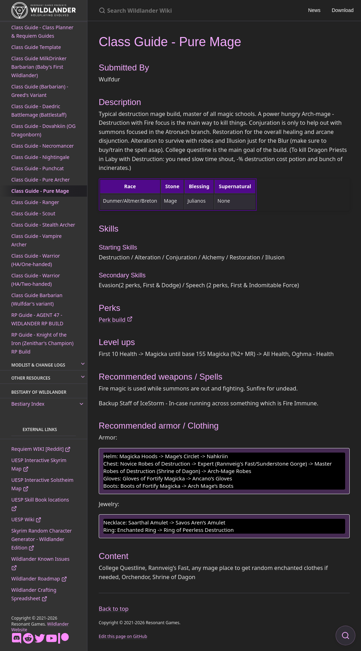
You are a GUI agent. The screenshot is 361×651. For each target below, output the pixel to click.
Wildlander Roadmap (39, 578)
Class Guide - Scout (33, 213)
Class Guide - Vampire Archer (36, 240)
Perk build (116, 320)
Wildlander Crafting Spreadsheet (33, 594)
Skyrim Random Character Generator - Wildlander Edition (41, 539)
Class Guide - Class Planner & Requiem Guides (42, 31)
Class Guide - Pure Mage (40, 191)
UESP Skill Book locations (40, 503)
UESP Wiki (26, 519)
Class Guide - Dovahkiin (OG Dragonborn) (43, 130)
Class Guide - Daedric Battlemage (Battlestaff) (38, 110)
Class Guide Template (36, 47)
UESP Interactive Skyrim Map (38, 464)
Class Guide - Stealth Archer (43, 224)
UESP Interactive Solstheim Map (42, 484)
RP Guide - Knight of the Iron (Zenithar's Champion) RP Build (42, 343)
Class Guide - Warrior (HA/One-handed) (35, 260)
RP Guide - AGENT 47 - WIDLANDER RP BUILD (37, 319)
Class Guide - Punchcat (37, 168)
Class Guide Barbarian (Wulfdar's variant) (36, 299)
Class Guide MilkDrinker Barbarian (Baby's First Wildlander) (39, 67)
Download (343, 10)
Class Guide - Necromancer (42, 145)
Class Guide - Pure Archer (40, 179)
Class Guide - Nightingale (40, 157)
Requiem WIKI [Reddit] (41, 449)
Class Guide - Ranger (35, 202)
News (314, 10)
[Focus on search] (345, 635)
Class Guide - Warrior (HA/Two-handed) (35, 279)
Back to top (114, 609)
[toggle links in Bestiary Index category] (81, 404)
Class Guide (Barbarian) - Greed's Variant (39, 90)
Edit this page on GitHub (123, 636)
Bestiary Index (27, 403)
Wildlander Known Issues (40, 563)
